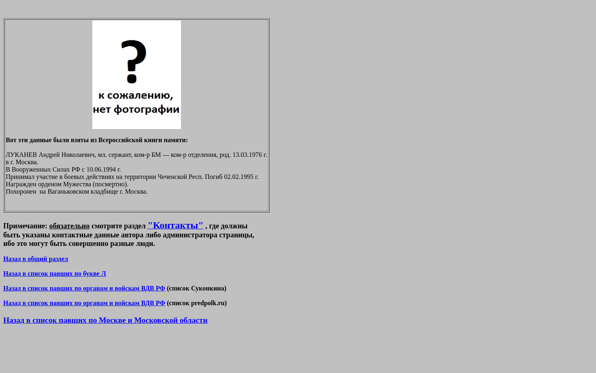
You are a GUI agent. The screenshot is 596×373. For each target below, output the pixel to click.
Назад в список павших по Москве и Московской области (105, 320)
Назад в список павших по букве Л (54, 273)
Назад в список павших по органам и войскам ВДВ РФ (84, 288)
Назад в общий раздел (35, 258)
